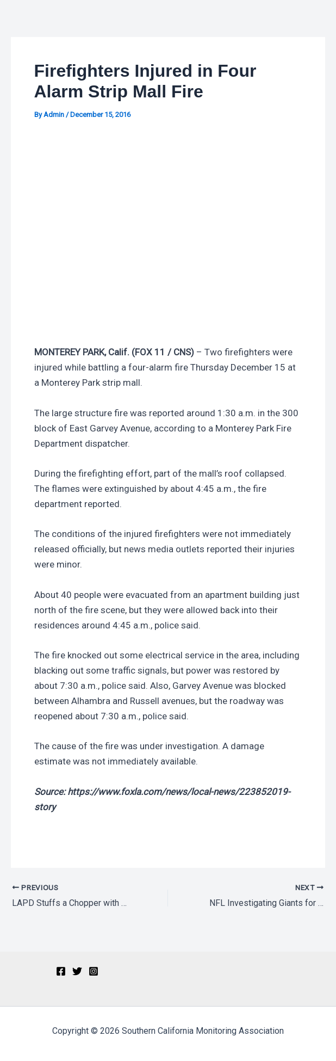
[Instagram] (93, 971)
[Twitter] (77, 971)
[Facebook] (61, 971)
